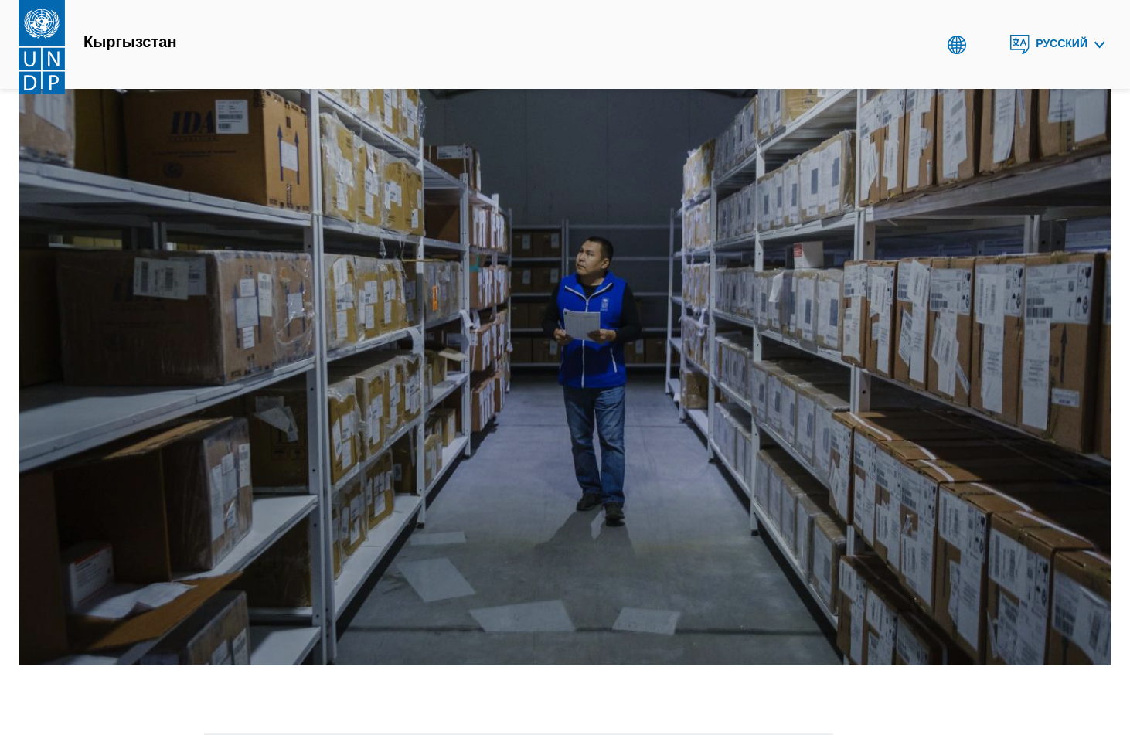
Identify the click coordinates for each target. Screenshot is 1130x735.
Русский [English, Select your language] (1061, 43)
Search (988, 45)
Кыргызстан (129, 42)
